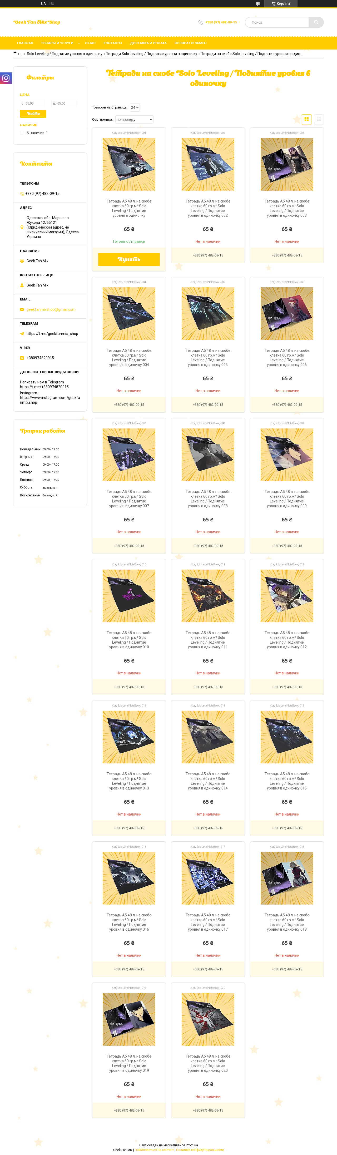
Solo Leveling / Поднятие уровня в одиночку (64, 54)
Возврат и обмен (191, 43)
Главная (25, 43)
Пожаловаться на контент (154, 1150)
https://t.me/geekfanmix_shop (52, 334)
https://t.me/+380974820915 (44, 387)
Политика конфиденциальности (200, 1150)
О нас (90, 43)
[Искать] (316, 22)
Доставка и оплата (148, 43)
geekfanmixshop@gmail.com (51, 309)
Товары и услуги (57, 43)
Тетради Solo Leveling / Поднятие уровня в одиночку (151, 54)
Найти (33, 114)
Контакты (112, 43)
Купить (129, 260)
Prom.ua (192, 1145)
